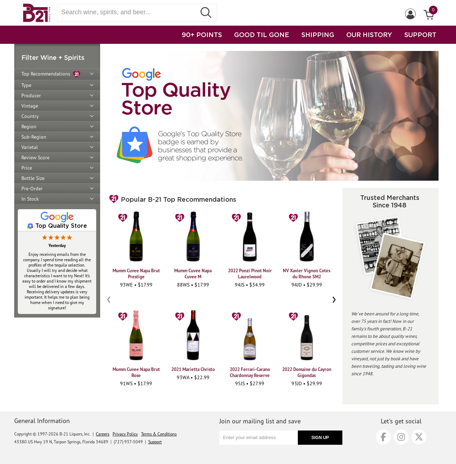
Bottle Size (33, 178)
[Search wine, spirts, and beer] (129, 12)
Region (28, 126)
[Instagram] (401, 436)
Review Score (35, 157)
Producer (31, 95)
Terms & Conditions (159, 434)
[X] (418, 436)
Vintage (29, 106)
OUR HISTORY (369, 34)
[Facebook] (383, 436)
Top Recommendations (50, 74)
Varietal (29, 147)
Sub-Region (33, 137)
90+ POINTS (202, 34)
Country (30, 116)
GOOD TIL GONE (261, 34)
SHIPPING (317, 34)
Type (26, 85)
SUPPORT (420, 34)
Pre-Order (32, 188)
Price (26, 168)
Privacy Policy (125, 434)
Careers (102, 434)
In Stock (30, 199)
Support (155, 441)
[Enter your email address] (258, 438)
